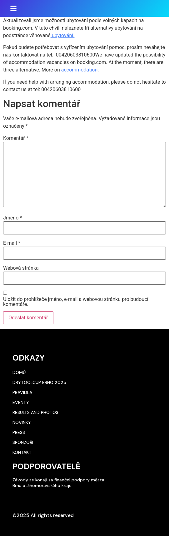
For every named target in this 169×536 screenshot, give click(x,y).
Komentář (15, 138)
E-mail (11, 243)
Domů (19, 372)
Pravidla (22, 392)
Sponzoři (22, 442)
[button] (13, 8)
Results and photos (35, 412)
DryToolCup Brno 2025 (39, 382)
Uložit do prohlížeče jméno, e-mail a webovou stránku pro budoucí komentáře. (75, 302)
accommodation (79, 70)
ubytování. (63, 35)
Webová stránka (21, 268)
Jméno (12, 217)
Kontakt (22, 452)
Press (18, 432)
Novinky (21, 422)
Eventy (20, 402)
